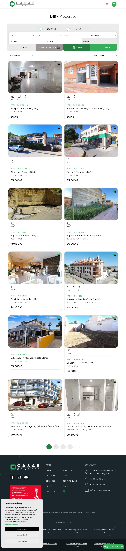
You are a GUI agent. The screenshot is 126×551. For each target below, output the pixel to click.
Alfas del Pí (22, 36)
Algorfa (22, 38)
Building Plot (76, 38)
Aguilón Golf (49, 36)
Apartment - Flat (76, 36)
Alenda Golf (49, 40)
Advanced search (49, 51)
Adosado (76, 35)
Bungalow (76, 40)
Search (104, 51)
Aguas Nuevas (49, 35)
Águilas (22, 35)
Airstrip (49, 38)
